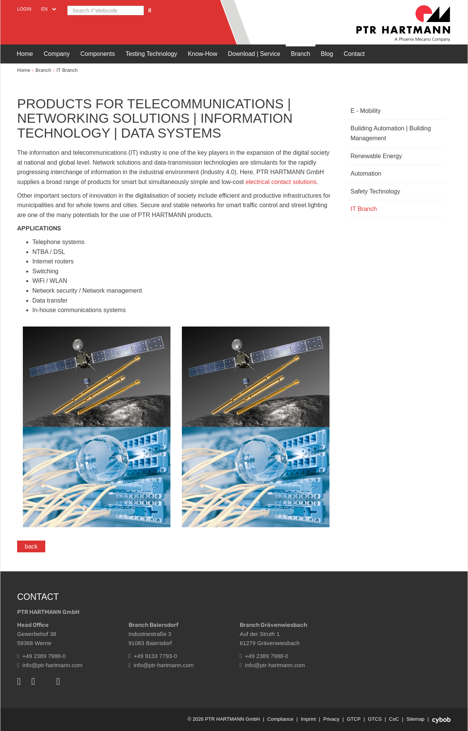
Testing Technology (151, 54)
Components (97, 54)
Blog (327, 54)
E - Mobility (365, 111)
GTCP (353, 719)
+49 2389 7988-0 (41, 656)
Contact (354, 54)
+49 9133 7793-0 (153, 656)
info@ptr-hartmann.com (50, 665)
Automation (365, 173)
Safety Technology (375, 191)
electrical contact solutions (281, 182)
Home (25, 54)
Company (57, 54)
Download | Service (254, 54)
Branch (300, 54)
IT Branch (67, 70)
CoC (394, 719)
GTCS (375, 719)
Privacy (331, 719)
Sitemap (415, 719)
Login (24, 9)
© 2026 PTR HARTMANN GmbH (224, 719)
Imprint (308, 719)
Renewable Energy (376, 156)
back (31, 546)
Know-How (202, 54)
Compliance (280, 719)
